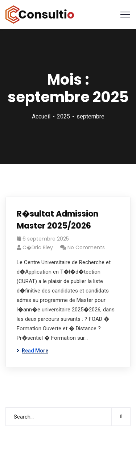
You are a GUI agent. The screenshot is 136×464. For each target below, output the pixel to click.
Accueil (41, 116)
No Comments (86, 247)
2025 (63, 116)
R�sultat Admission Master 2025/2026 (57, 219)
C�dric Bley (37, 247)
